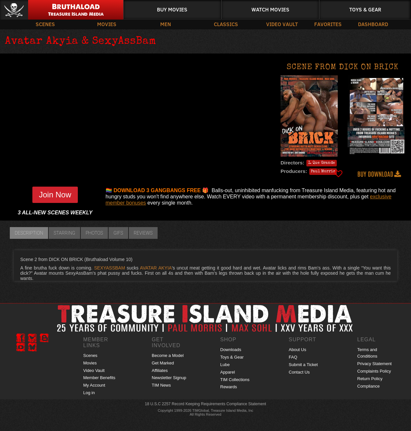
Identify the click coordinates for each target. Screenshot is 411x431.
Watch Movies (270, 9)
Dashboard (373, 24)
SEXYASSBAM (109, 267)
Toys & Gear (365, 9)
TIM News (161, 385)
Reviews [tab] (143, 233)
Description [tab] (29, 233)
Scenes (45, 24)
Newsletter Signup (169, 377)
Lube (225, 364)
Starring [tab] (64, 233)
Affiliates (160, 370)
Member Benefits (99, 377)
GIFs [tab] (118, 233)
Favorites (328, 24)
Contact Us (299, 372)
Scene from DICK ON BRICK (343, 67)
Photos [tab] (94, 233)
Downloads (230, 349)
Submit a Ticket (303, 364)
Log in (89, 392)
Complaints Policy (374, 371)
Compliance (368, 386)
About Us (297, 349)
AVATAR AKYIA (156, 267)
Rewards (228, 386)
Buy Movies (172, 9)
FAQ (293, 357)
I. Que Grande (321, 163)
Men (165, 24)
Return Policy (370, 378)
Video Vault (282, 24)
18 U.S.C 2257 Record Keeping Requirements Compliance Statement (205, 404)
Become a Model (168, 355)
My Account (94, 385)
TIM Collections (235, 379)
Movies (106, 24)
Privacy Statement (374, 363)
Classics (226, 24)
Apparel (227, 372)
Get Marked (163, 363)
